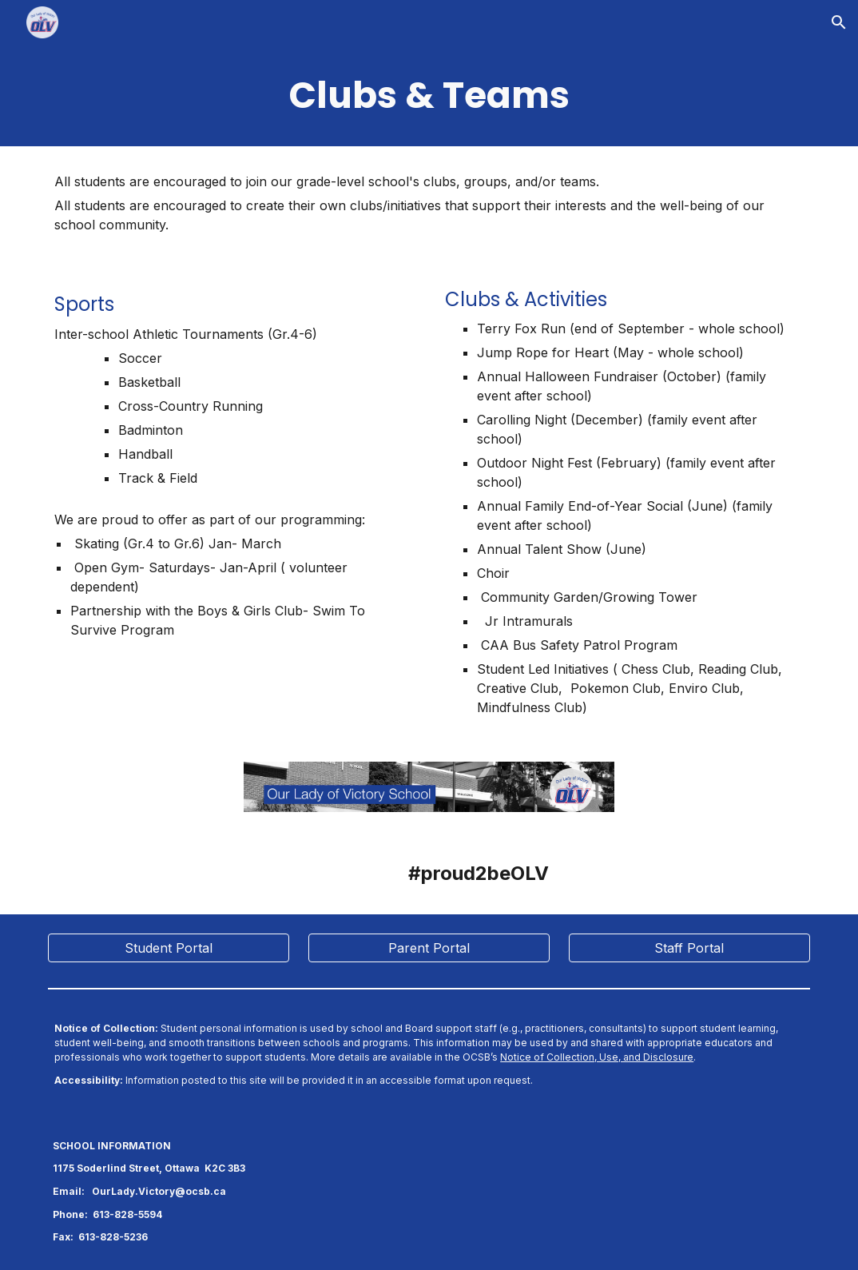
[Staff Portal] (689, 948)
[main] (429, 95)
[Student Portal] (168, 948)
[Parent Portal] (429, 948)
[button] (839, 22)
